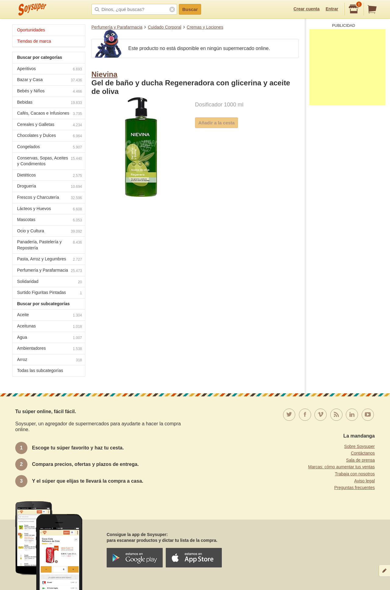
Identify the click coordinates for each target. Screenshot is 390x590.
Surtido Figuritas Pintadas (49, 293)
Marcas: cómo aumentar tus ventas (341, 466)
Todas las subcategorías (40, 370)
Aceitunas (49, 327)
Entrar (332, 8)
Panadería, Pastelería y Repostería (49, 244)
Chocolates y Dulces (49, 136)
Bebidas (49, 103)
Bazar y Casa (49, 80)
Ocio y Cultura (49, 231)
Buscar (190, 9)
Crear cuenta (306, 8)
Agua (49, 338)
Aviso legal (364, 480)
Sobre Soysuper (359, 446)
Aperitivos (49, 69)
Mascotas (49, 220)
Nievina (104, 74)
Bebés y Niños (49, 91)
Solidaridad (49, 282)
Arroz (49, 360)
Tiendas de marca (34, 41)
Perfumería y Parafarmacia (116, 27)
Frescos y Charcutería (49, 198)
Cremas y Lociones (205, 27)
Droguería (49, 187)
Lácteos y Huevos (49, 209)
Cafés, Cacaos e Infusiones (49, 114)
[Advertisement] (347, 67)
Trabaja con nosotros (355, 473)
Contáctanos (363, 453)
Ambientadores (49, 349)
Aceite (49, 315)
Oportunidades (31, 29)
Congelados (49, 147)
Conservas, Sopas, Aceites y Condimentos (49, 161)
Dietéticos (49, 176)
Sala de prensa (360, 460)
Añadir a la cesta (216, 122)
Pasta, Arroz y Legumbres (49, 259)
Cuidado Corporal (164, 27)
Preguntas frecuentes (354, 487)
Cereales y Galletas (49, 125)
